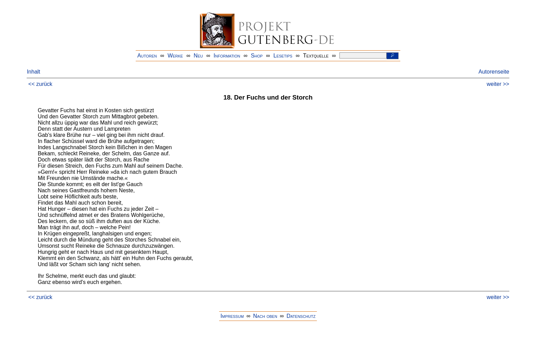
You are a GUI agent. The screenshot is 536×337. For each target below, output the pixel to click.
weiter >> (498, 84)
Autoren (147, 56)
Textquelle (316, 56)
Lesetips (282, 56)
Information (227, 56)
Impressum (232, 316)
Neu (198, 56)
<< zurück (40, 84)
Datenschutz (301, 316)
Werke (175, 56)
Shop (257, 56)
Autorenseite (494, 72)
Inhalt (33, 72)
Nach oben (265, 316)
